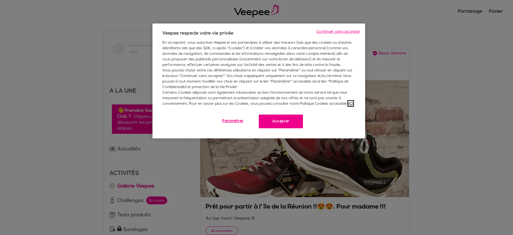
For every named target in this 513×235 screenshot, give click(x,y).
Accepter (281, 121)
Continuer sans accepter (338, 31)
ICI (350, 103)
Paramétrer (233, 120)
